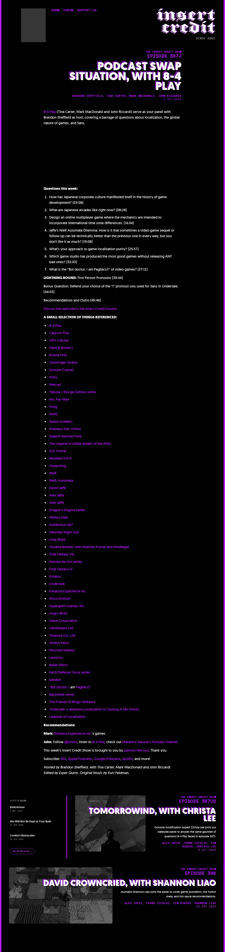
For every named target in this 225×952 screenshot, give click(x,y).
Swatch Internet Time (65, 436)
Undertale (57, 583)
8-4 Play (50, 111)
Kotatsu (55, 576)
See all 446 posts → (22, 851)
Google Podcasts (107, 758)
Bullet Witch (58, 665)
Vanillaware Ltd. (61, 628)
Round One (58, 355)
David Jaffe (57, 488)
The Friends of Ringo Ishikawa (72, 702)
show (55, 10)
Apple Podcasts (80, 758)
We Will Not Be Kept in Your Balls (30, 821)
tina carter (116, 96)
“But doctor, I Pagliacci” (70, 687)
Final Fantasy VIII (61, 554)
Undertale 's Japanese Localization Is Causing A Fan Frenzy (94, 709)
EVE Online (57, 451)
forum (68, 10)
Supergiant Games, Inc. (67, 606)
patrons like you (136, 750)
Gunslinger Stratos (63, 362)
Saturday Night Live (64, 532)
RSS (63, 758)
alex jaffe (171, 843)
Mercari (55, 384)
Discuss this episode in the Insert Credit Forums (80, 308)
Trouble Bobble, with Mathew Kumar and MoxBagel (89, 547)
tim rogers (182, 903)
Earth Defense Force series (69, 672)
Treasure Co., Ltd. (62, 635)
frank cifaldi (195, 843)
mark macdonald (142, 96)
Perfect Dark (58, 517)
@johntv (70, 742)
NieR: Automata (61, 480)
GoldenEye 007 (61, 524)
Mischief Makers (62, 650)
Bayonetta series (62, 694)
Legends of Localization (67, 716)
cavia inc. (56, 657)
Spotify (127, 758)
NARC (53, 414)
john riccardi (169, 96)
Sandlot (55, 679)
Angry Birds (58, 613)
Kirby (53, 377)
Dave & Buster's (61, 347)
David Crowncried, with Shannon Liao (129, 883)
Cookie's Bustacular (22, 835)
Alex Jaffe (56, 495)
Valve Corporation (63, 620)
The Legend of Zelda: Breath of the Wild (79, 443)
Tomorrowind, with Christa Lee (152, 814)
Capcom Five (59, 333)
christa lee (206, 846)
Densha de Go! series (65, 561)
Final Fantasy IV (61, 569)
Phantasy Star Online (65, 429)
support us (87, 10)
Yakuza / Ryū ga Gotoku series (72, 392)
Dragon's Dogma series (67, 510)
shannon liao (205, 903)
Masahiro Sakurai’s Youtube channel (150, 742)
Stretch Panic (59, 643)
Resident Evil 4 (60, 458)
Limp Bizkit (57, 539)
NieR (52, 473)
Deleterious (17, 807)
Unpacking (57, 465)
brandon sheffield (87, 96)
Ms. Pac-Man (59, 399)
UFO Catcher (59, 340)
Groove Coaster (61, 370)
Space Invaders (61, 421)
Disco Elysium (59, 598)
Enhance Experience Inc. (68, 591)
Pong (53, 406)
